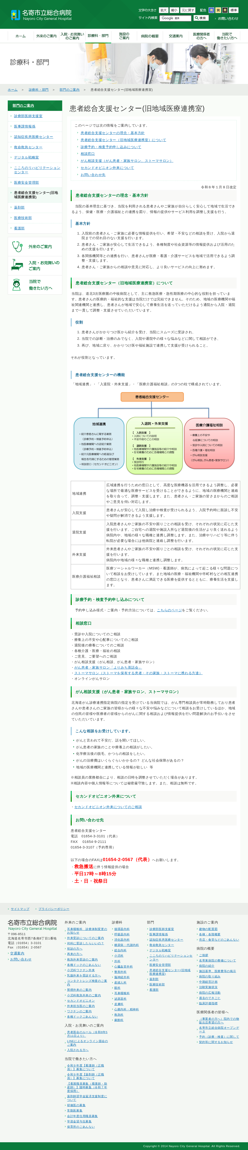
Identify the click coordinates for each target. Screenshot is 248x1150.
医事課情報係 (24, 126)
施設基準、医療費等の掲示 (217, 971)
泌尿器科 (120, 998)
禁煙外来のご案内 (79, 989)
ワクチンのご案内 (79, 1011)
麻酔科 (119, 1019)
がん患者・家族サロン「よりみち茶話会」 (108, 667)
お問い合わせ (20, 959)
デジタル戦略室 (26, 157)
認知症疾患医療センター (33, 137)
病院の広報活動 (210, 992)
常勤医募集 (75, 1110)
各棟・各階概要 (210, 934)
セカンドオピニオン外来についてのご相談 (108, 807)
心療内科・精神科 (126, 1009)
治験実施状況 (208, 987)
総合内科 (120, 950)
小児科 (119, 955)
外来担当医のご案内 (81, 1005)
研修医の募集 (76, 1105)
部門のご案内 (69, 89)
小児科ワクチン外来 (81, 970)
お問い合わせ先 (93, 175)
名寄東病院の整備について (217, 960)
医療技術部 (23, 218)
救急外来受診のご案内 (82, 959)
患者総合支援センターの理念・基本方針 (113, 133)
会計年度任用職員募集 (82, 1116)
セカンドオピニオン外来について (107, 168)
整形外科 (120, 971)
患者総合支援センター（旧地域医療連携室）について (123, 140)
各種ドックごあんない (82, 1016)
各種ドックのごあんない (84, 964)
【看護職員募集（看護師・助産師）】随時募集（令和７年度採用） (87, 1087)
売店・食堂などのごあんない (219, 939)
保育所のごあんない (81, 1126)
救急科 (119, 1014)
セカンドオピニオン (81, 1000)
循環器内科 (122, 929)
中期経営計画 (208, 981)
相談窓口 (88, 154)
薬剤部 (19, 207)
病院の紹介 (207, 965)
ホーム (13, 89)
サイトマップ (20, 909)
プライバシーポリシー (54, 909)
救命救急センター (28, 147)
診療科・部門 (39, 89)
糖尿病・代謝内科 (126, 944)
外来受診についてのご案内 (85, 937)
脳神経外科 (122, 977)
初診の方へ (75, 948)
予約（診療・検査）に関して (219, 1036)
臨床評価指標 (208, 1003)
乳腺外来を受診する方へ (84, 975)
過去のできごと (210, 997)
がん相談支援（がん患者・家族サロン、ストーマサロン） (127, 161)
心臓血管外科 (123, 966)
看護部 (19, 228)
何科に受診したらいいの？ (85, 943)
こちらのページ (169, 610)
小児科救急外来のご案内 (84, 995)
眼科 (117, 987)
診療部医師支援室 (28, 116)
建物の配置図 (208, 929)
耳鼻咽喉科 (122, 993)
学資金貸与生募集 (79, 1121)
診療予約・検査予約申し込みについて (111, 147)
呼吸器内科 (122, 934)
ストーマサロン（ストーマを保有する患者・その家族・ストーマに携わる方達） (138, 673)
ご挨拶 (203, 955)
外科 (117, 961)
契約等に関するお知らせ (216, 1042)
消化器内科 (122, 939)
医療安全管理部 (26, 182)
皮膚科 (119, 1004)
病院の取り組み (210, 976)
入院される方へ (78, 1050)
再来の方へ (75, 953)
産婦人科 (120, 982)
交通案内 (17, 953)
